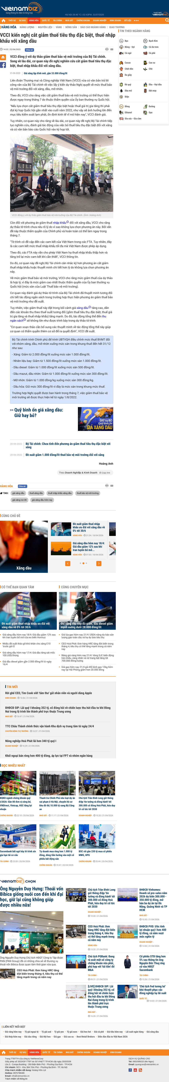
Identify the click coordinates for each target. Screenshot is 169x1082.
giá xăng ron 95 (19, 499)
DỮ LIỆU (127, 20)
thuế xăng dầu (36, 493)
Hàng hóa (8, 27)
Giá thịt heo (45, 1037)
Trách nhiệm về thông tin (16, 1079)
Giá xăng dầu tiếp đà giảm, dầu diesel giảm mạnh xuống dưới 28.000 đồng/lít (87, 625)
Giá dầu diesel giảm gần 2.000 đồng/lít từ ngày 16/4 (27, 663)
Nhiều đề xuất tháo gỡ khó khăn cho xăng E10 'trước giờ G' (27, 645)
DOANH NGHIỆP (99, 20)
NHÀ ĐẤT (69, 20)
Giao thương (117, 27)
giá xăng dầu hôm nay (42, 499)
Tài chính (4, 861)
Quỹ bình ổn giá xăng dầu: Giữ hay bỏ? (38, 412)
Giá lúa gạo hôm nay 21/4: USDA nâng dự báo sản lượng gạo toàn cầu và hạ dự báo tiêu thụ (88, 636)
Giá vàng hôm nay (13, 1032)
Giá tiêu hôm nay (115, 1032)
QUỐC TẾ (46, 20)
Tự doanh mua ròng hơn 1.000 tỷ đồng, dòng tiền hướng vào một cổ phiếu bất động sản (56, 855)
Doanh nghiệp (11, 746)
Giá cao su (69, 1037)
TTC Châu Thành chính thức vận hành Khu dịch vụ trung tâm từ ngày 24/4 (49, 726)
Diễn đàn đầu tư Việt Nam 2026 (112, 1037)
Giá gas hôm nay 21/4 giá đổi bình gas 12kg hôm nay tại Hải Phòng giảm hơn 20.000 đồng (87, 668)
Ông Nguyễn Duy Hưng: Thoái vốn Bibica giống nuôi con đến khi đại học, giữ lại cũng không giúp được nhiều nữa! (31, 897)
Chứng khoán (6, 815)
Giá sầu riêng (30, 1037)
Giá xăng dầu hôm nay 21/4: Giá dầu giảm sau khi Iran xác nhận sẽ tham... (88, 527)
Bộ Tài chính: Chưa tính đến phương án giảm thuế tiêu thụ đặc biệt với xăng (68, 445)
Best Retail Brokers (86, 1037)
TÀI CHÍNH (57, 20)
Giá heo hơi (85, 1032)
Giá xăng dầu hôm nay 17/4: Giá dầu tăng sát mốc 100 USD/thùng (29, 654)
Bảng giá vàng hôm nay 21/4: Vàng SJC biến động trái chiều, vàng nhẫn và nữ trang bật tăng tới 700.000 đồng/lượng (88, 658)
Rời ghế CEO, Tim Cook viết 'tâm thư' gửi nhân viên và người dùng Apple (48, 693)
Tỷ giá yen (59, 1032)
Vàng (59, 27)
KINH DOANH (115, 20)
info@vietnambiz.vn (20, 1076)
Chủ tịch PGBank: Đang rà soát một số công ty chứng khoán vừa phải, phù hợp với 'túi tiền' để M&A (101, 963)
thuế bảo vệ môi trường (88, 493)
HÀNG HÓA (34, 20)
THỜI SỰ (12, 20)
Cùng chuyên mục (75, 587)
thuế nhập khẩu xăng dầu (60, 493)
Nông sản (71, 27)
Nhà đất (9, 716)
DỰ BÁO (22, 20)
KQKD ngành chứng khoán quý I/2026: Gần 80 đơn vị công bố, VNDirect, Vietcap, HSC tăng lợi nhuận (16, 804)
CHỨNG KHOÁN (83, 20)
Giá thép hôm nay (13, 1037)
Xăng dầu (23, 568)
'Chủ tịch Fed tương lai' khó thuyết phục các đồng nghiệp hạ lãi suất (152, 990)
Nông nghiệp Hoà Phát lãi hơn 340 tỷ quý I (30, 741)
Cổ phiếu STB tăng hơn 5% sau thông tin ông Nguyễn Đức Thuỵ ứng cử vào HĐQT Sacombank (152, 963)
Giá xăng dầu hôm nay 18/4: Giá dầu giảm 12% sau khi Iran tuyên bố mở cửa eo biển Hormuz (29, 636)
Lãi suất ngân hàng (134, 1032)
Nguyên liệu (45, 27)
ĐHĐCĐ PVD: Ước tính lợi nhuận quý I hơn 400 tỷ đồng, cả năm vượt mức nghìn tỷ (152, 931)
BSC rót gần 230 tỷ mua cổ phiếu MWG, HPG (95, 853)
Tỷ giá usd (46, 1032)
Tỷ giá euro (72, 1032)
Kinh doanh (10, 698)
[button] (67, 563)
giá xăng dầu (18, 493)
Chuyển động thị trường (16, 731)
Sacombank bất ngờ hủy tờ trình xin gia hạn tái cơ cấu (18, 853)
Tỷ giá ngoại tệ (32, 1032)
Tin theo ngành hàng (135, 31)
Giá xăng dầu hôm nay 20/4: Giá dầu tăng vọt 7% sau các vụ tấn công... (88, 547)
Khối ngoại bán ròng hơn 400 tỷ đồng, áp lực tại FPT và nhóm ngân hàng (48, 756)
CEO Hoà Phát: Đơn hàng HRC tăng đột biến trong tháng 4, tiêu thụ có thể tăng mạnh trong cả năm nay (87, 646)
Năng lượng (27, 27)
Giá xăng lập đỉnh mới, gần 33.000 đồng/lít (45, 73)
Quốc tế (143, 998)
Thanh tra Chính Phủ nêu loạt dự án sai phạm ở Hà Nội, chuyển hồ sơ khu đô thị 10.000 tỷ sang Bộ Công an (57, 804)
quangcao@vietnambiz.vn (147, 1064)
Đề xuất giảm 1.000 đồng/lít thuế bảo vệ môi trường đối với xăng (65, 455)
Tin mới (12, 687)
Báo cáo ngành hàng (93, 27)
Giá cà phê (99, 1032)
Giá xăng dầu (153, 1032)
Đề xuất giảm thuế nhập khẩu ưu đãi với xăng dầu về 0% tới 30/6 (26, 625)
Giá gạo (57, 1037)
